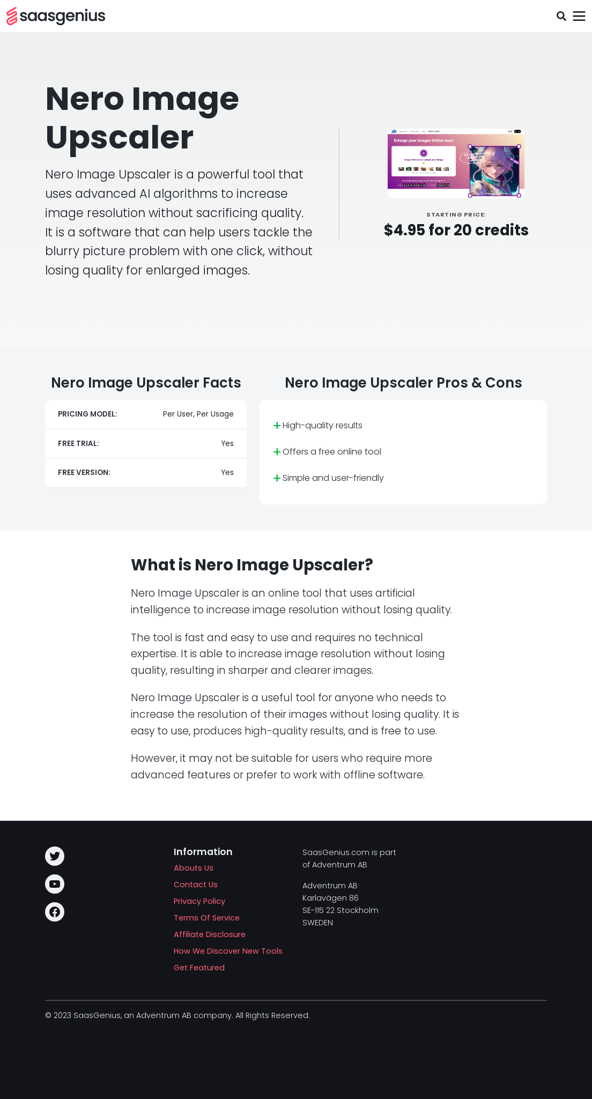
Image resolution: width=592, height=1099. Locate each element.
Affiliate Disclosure (210, 934)
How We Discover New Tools (228, 951)
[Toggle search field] (561, 16)
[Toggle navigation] (579, 16)
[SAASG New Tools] (55, 16)
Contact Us (196, 884)
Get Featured (199, 967)
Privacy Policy (199, 901)
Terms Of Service (207, 917)
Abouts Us (193, 868)
